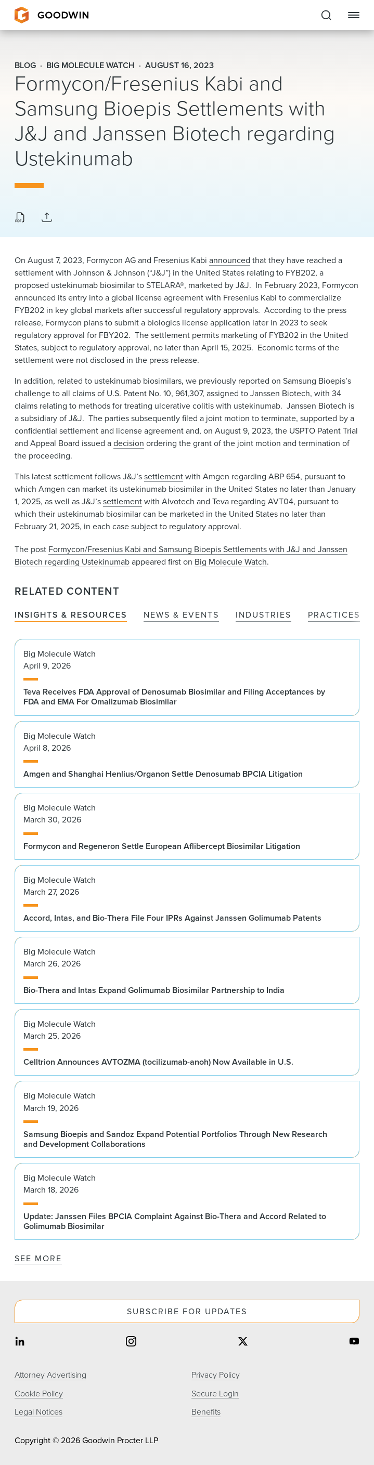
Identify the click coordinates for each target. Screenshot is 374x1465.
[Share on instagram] (131, 1343)
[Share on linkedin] (20, 1343)
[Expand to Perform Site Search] (326, 15)
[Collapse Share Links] (47, 218)
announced (229, 260)
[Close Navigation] (353, 15)
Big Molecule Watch (231, 562)
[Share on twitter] (243, 1343)
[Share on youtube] (354, 1343)
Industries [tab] (263, 615)
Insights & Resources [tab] (71, 615)
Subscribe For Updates (187, 1311)
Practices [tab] (334, 615)
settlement (163, 476)
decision (128, 443)
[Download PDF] (20, 218)
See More (38, 1258)
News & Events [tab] (181, 615)
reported (253, 381)
